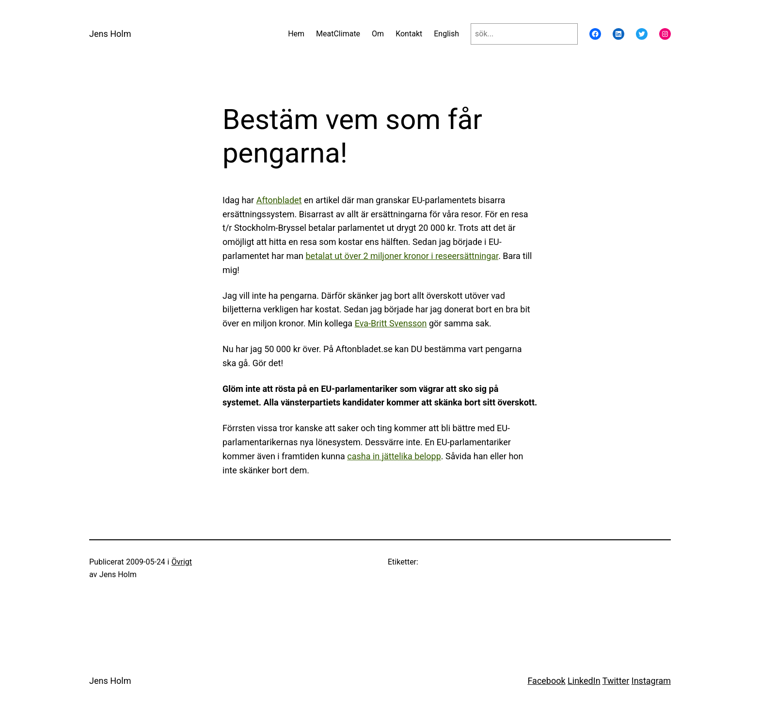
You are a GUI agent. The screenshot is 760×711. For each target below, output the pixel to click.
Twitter (616, 681)
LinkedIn (584, 681)
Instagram (651, 681)
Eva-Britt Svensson (391, 323)
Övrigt (182, 561)
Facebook (546, 681)
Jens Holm (110, 34)
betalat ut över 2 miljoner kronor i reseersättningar (401, 256)
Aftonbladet (279, 200)
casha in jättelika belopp (394, 456)
